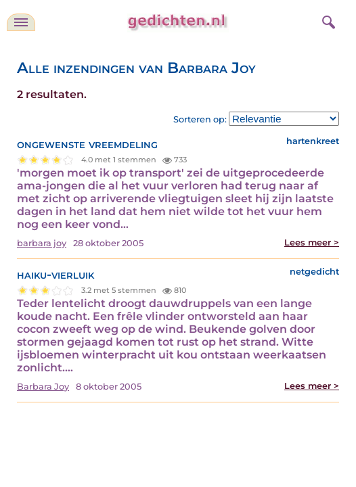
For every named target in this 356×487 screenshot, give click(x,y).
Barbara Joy (43, 386)
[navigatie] (21, 22)
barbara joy (41, 243)
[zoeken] (326, 20)
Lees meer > (311, 242)
